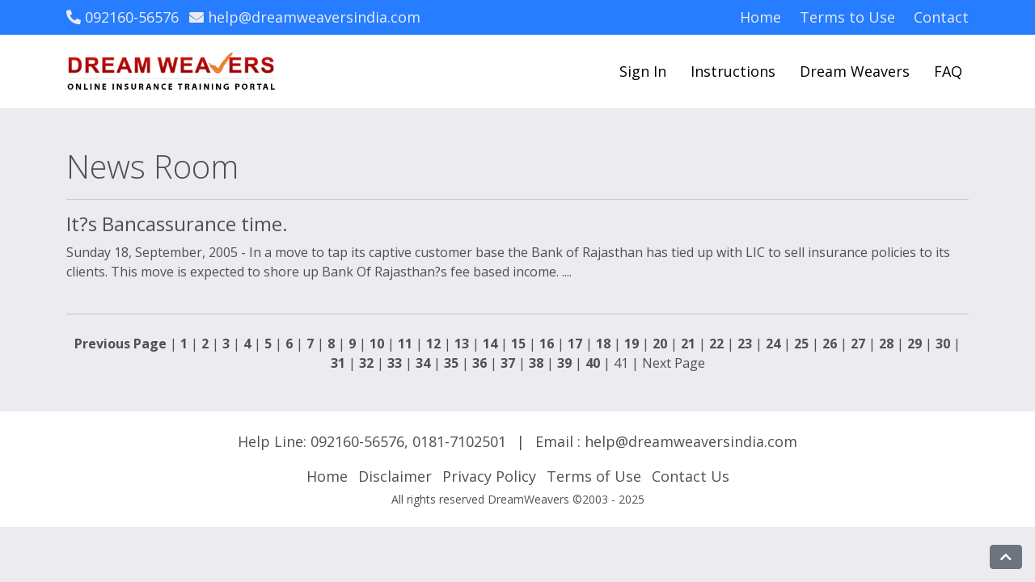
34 (423, 363)
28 (886, 343)
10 (377, 343)
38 (536, 363)
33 (394, 363)
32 (366, 363)
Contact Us (690, 476)
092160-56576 (122, 17)
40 (592, 363)
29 (914, 343)
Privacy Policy (489, 476)
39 (564, 363)
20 (660, 343)
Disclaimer (395, 476)
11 (405, 343)
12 (433, 343)
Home (760, 17)
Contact (941, 17)
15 (518, 343)
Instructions (733, 71)
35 (451, 363)
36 (479, 363)
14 (490, 343)
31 (338, 363)
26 (829, 343)
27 (858, 343)
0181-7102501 (459, 441)
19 (631, 343)
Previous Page (120, 343)
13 (461, 343)
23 (744, 343)
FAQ (948, 71)
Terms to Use (847, 17)
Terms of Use (594, 476)
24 (773, 343)
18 (603, 343)
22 (716, 343)
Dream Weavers (855, 71)
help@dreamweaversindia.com (304, 17)
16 (546, 343)
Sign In (642, 71)
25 (801, 343)
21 (688, 343)
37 (508, 363)
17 (575, 343)
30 (943, 343)
